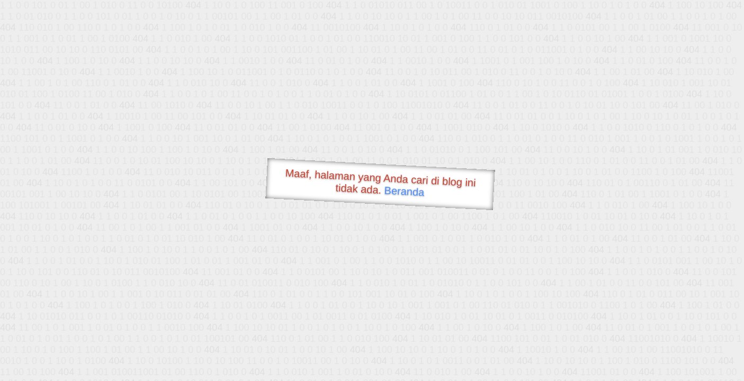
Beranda (404, 191)
